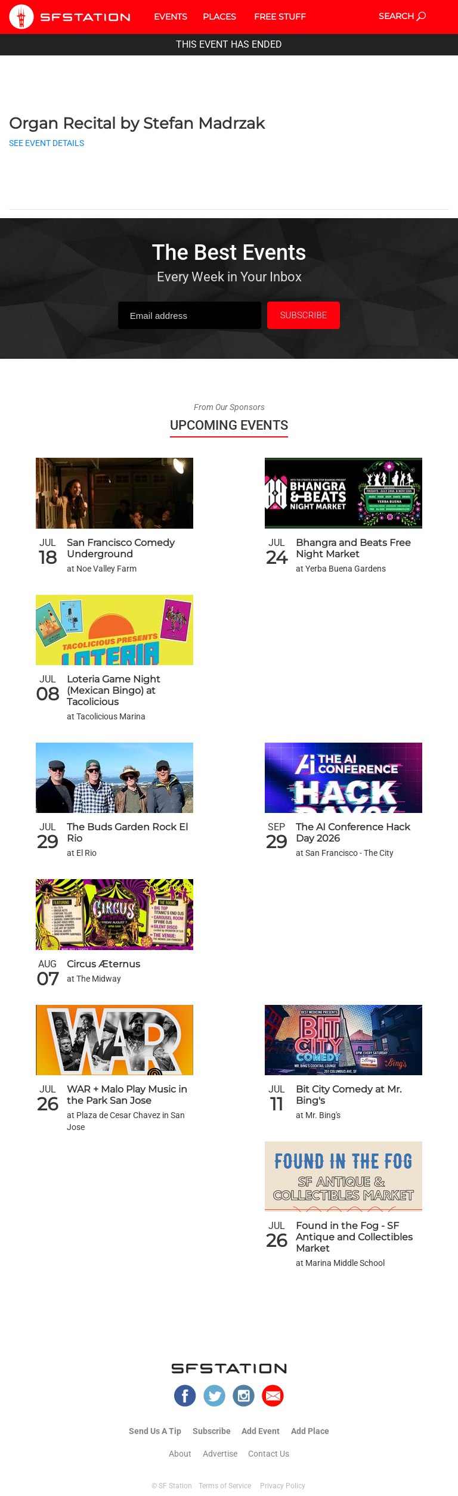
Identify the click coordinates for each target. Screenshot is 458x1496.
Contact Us (268, 1453)
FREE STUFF (280, 16)
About (180, 1453)
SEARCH (402, 16)
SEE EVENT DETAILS (46, 143)
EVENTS (170, 16)
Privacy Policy (282, 1486)
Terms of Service (225, 1486)
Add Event (261, 1431)
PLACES (219, 16)
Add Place (310, 1431)
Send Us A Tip (155, 1431)
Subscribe (212, 1431)
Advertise (220, 1453)
